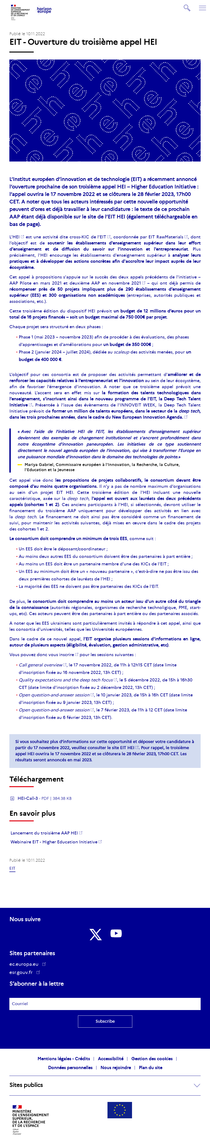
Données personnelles (70, 1067)
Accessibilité (110, 1058)
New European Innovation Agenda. (147, 417)
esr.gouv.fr (22, 973)
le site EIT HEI (120, 747)
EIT (103, 237)
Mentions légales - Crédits (63, 1058)
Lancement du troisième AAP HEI (44, 833)
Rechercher (187, 8)
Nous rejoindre (115, 1067)
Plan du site (150, 1067)
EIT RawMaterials (165, 237)
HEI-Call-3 (28, 798)
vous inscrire (61, 654)
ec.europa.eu (25, 964)
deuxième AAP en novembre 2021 (105, 283)
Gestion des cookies (152, 1058)
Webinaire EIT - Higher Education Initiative (54, 842)
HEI (16, 237)
